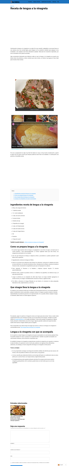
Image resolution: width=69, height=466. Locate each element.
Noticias (54, 1)
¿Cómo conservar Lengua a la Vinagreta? (34, 242)
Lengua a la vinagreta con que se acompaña (25, 198)
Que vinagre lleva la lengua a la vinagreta (24, 197)
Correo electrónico (15, 449)
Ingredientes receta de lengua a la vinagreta (25, 193)
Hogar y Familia (36, 1)
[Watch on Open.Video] (17, 146)
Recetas (30, 1)
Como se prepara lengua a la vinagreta (23, 195)
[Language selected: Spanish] (62, 465)
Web (11, 456)
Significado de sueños (46, 1)
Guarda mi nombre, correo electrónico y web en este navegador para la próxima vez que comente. (30, 462)
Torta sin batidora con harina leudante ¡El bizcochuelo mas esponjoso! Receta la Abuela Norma (34, 124)
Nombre (12, 443)
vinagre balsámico (19, 319)
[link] (13, 124)
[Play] (42, 118)
